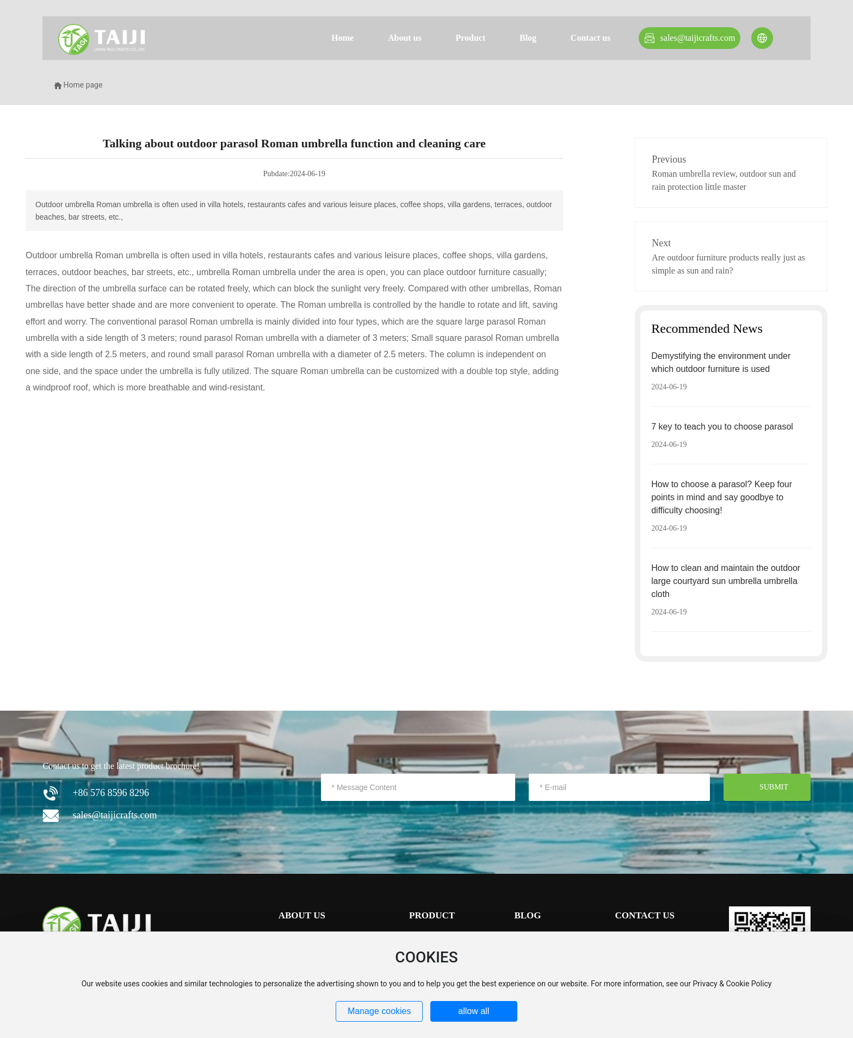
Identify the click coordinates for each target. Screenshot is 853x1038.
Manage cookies (379, 1011)
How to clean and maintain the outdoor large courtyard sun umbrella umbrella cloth (725, 581)
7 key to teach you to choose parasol (722, 426)
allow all (473, 1011)
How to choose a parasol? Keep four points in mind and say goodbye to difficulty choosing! (721, 497)
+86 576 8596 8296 (110, 792)
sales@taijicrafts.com (697, 37)
